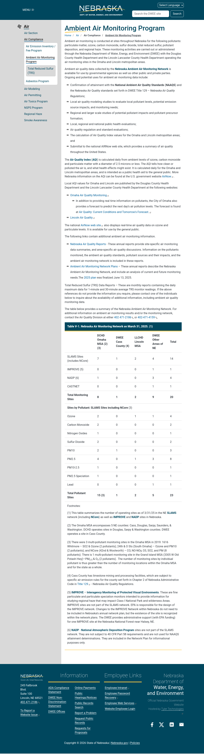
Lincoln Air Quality (82, 217)
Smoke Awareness (35, 120)
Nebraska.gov (119, 743)
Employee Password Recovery (117, 695)
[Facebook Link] (152, 724)
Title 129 (84, 584)
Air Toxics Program (36, 101)
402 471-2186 (124, 317)
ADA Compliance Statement (58, 690)
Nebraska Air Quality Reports (88, 244)
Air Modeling (32, 89)
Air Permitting (32, 95)
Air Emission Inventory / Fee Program (40, 48)
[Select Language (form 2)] (171, 5)
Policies (135, 743)
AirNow (168, 176)
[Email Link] (181, 724)
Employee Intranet (117, 687)
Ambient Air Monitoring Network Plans (94, 266)
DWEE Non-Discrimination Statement (57, 702)
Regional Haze (33, 114)
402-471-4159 (147, 317)
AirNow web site (92, 225)
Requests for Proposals (83, 730)
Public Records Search (84, 705)
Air (77, 35)
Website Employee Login (120, 708)
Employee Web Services (121, 703)
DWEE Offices (56, 711)
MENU (29, 10)
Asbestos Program (37, 81)
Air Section (31, 33)
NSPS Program (33, 107)
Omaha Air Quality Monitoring (89, 195)
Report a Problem (85, 713)
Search (177, 13)
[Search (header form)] (150, 13)
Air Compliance (33, 39)
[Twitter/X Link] (161, 724)
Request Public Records (84, 720)
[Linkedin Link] (172, 724)
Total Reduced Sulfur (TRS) (41, 70)
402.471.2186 (30, 702)
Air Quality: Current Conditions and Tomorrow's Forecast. (115, 212)
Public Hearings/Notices (86, 695)
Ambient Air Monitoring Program (40, 59)
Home (68, 35)
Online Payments (85, 687)
